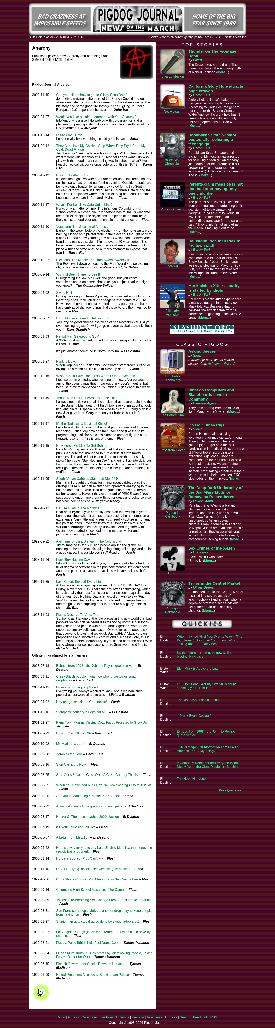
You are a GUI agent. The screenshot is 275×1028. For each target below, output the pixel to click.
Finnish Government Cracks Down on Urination (90, 964)
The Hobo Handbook (192, 778)
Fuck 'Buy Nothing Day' (73, 559)
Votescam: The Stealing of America (82, 226)
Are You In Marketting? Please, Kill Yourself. (88, 796)
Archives (171, 1017)
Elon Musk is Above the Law (197, 668)
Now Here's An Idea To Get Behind (81, 445)
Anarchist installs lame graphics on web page (89, 806)
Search (185, 1017)
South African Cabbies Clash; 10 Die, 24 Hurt (89, 479)
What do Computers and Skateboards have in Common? (211, 394)
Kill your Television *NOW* (75, 827)
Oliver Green (203, 501)
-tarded (172, 266)
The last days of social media (198, 700)
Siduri (197, 355)
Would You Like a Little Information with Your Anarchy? (96, 117)
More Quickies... (231, 790)
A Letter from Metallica (72, 837)
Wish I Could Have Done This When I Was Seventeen (95, 376)
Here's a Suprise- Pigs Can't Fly (79, 858)
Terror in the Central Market (214, 583)
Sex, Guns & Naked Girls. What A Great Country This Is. (97, 775)
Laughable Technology (172, 378)
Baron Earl (201, 95)
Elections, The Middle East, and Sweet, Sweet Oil (92, 260)
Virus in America (172, 209)
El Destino (201, 552)
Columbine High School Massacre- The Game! (90, 889)
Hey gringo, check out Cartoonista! (81, 702)
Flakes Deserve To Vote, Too (77, 615)
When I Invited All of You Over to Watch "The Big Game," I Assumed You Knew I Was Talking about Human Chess (209, 640)
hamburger (64, 464)
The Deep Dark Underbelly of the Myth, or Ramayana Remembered (215, 492)
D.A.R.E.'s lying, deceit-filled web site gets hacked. (93, 869)
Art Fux (172, 573)
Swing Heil (64, 292)
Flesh (197, 60)
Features (106, 1017)
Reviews (138, 1017)
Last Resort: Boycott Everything (79, 581)
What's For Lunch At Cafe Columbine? (84, 204)
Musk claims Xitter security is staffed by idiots (213, 288)
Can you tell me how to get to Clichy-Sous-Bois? (91, 95)
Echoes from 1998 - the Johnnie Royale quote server (95, 666)
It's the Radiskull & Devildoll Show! (81, 423)
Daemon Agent (204, 403)
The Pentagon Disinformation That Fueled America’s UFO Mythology (207, 749)
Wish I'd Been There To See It (78, 274)
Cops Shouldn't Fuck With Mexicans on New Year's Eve (97, 879)
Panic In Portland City (72, 175)
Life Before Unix (172, 415)
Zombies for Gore (69, 754)
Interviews (154, 1017)
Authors (73, 1017)
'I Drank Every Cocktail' (194, 715)
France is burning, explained (77, 687)
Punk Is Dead (66, 361)
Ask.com (214, 363)
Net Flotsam (172, 111)
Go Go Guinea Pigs (206, 425)
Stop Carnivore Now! (71, 764)
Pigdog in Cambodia (172, 514)
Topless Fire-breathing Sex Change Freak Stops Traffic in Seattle (103, 900)
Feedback (200, 1017)
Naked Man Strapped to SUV (77, 336)
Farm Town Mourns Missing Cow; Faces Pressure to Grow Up (101, 722)
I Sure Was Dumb (69, 135)
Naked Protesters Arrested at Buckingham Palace (92, 974)
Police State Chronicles (172, 161)
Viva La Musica (172, 76)
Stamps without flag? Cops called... (82, 712)
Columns (122, 1017)
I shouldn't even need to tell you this (82, 318)
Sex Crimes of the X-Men (211, 548)
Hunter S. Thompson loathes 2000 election (87, 816)
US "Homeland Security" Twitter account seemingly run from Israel (206, 686)
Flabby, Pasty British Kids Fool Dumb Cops (87, 942)
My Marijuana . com (70, 743)
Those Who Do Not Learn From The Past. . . (88, 398)
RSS (213, 1017)
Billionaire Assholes (172, 312)
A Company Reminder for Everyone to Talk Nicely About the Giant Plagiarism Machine (208, 764)
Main (61, 1017)
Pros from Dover (173, 450)
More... (222, 72)
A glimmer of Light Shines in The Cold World (88, 541)
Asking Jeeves (202, 351)
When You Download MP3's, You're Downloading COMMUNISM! (103, 785)
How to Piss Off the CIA (73, 733)
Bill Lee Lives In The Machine (78, 508)
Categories (90, 1017)
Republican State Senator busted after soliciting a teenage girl (212, 139)
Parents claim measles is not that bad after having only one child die (215, 188)
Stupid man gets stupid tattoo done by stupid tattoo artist (97, 921)
